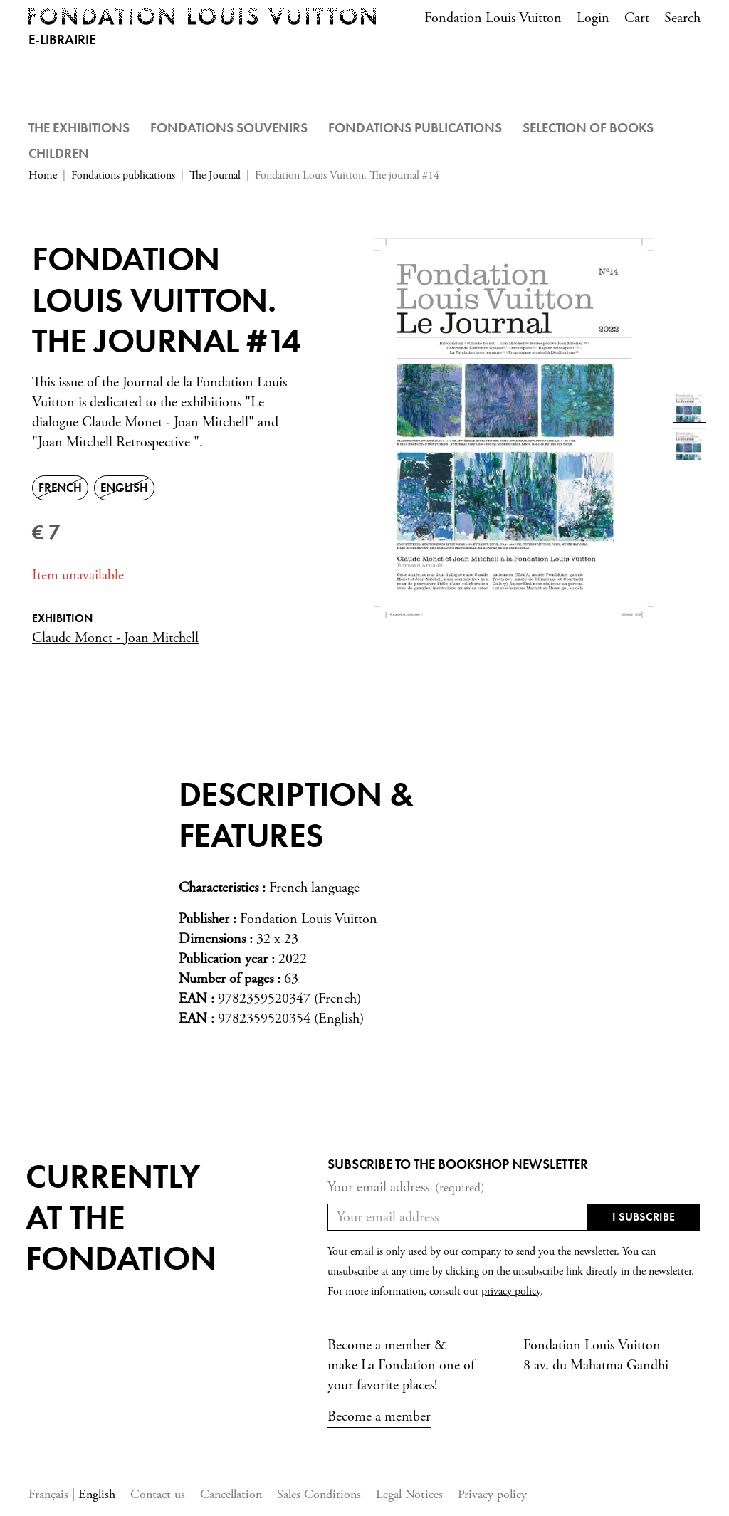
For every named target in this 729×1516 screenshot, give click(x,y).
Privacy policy (492, 1494)
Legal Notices (409, 1494)
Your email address (406, 1188)
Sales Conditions (319, 1494)
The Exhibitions (79, 128)
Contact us (157, 1494)
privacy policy (510, 1291)
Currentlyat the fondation (121, 1217)
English (96, 1494)
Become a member (379, 1417)
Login (593, 18)
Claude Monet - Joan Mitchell (115, 638)
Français (50, 1494)
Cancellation (231, 1494)
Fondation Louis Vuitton (493, 18)
